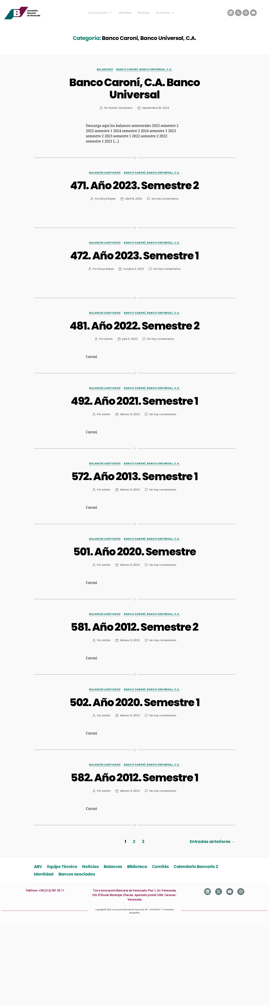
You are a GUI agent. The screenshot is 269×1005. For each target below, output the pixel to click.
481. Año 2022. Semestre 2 (135, 325)
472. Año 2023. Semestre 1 (134, 255)
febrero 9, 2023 (130, 414)
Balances (113, 866)
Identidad (125, 12)
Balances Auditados (104, 172)
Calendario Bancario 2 (196, 866)
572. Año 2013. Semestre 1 (134, 476)
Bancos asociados (77, 874)
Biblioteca (137, 866)
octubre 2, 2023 (133, 269)
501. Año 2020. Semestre (134, 551)
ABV (38, 866)
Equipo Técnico (62, 866)
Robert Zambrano (121, 108)
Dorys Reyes (108, 199)
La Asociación (100, 13)
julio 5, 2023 (130, 339)
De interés (165, 13)
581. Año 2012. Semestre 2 (134, 627)
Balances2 (105, 69)
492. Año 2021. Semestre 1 (134, 401)
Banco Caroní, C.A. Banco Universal (134, 88)
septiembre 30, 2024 (155, 108)
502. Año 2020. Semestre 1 (134, 702)
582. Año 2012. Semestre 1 (134, 777)
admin (108, 339)
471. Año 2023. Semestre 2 (134, 185)
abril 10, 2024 (133, 199)
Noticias (143, 12)
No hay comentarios (165, 199)
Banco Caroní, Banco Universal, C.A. (144, 69)
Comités (160, 866)
